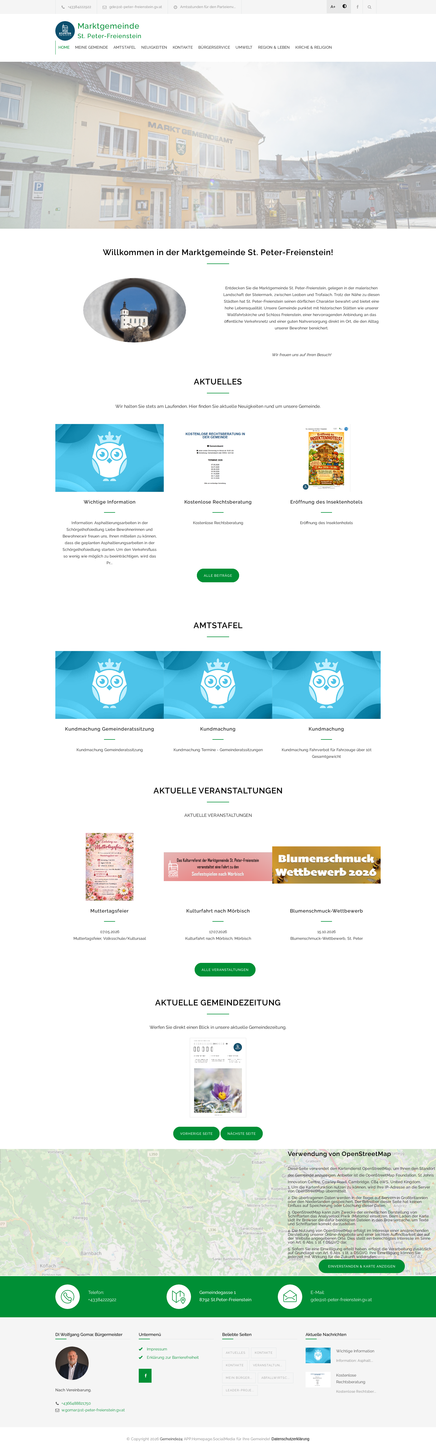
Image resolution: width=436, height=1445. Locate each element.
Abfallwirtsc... (275, 1372)
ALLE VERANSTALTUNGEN (225, 964)
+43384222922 (79, 7)
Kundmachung (218, 723)
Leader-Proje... (240, 1385)
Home (152, 28)
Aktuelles (236, 1347)
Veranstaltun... (267, 1360)
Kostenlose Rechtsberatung (218, 496)
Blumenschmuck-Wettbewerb (326, 905)
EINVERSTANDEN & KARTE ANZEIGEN (361, 1261)
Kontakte (272, 28)
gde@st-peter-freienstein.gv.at (135, 7)
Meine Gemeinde (180, 28)
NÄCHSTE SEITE (241, 1128)
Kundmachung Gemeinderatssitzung (109, 723)
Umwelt (332, 28)
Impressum (157, 1343)
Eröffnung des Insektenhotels (326, 496)
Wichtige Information (110, 496)
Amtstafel (213, 28)
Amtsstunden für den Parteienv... (208, 7)
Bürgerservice (303, 28)
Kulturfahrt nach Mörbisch (218, 905)
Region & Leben (163, 42)
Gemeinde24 (171, 1433)
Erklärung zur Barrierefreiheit (173, 1352)
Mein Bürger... (239, 1372)
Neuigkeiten (243, 28)
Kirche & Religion (203, 42)
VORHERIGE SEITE (196, 1128)
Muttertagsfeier (109, 905)
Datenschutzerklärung (290, 1433)
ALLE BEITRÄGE (218, 570)
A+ (333, 6)
